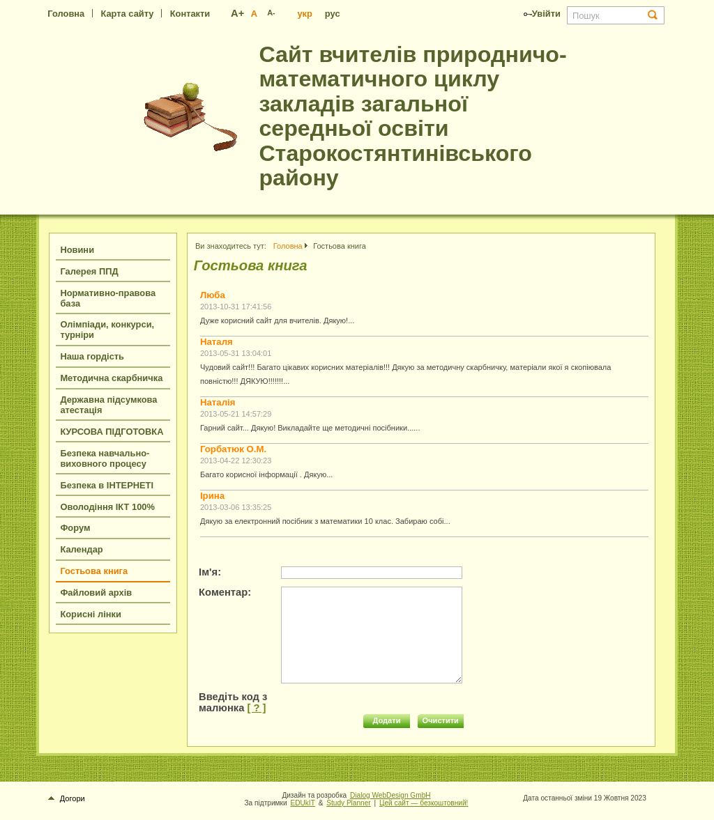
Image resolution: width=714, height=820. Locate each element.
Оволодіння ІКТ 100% (107, 507)
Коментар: (225, 592)
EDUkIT (302, 803)
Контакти (190, 13)
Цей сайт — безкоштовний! (423, 803)
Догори (66, 798)
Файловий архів (96, 592)
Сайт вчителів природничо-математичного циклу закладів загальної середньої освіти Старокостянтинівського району (412, 116)
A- (271, 12)
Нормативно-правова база (107, 298)
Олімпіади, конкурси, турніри (107, 329)
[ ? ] (256, 707)
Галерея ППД (89, 271)
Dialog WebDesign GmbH (390, 795)
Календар (81, 549)
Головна (65, 13)
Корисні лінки (90, 614)
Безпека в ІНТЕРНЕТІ (106, 485)
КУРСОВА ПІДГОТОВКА (111, 431)
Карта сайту (126, 13)
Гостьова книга (94, 571)
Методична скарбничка (111, 378)
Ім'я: (210, 572)
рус (332, 13)
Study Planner (348, 803)
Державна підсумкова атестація (108, 404)
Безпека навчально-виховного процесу (104, 458)
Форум (75, 528)
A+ (237, 13)
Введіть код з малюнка (233, 702)
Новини (77, 250)
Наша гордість (92, 356)
